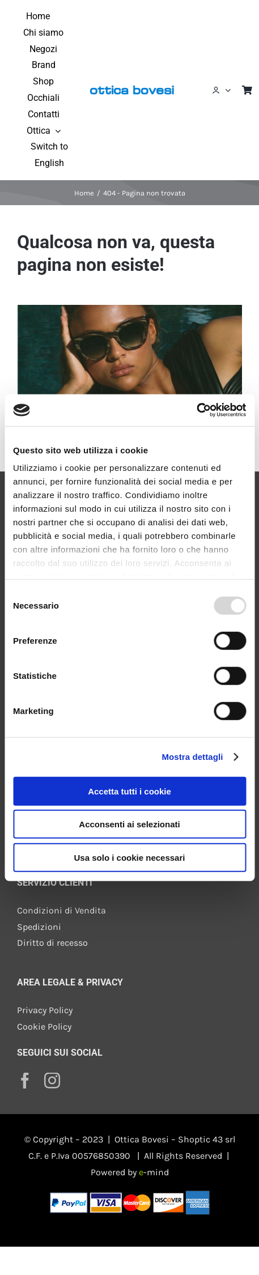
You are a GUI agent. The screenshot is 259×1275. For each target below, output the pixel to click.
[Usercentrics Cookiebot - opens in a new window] (196, 410)
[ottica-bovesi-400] (132, 87)
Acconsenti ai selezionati (129, 824)
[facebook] (25, 1081)
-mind (154, 1172)
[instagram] (52, 1081)
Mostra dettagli (192, 757)
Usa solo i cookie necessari (129, 857)
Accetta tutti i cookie (129, 791)
